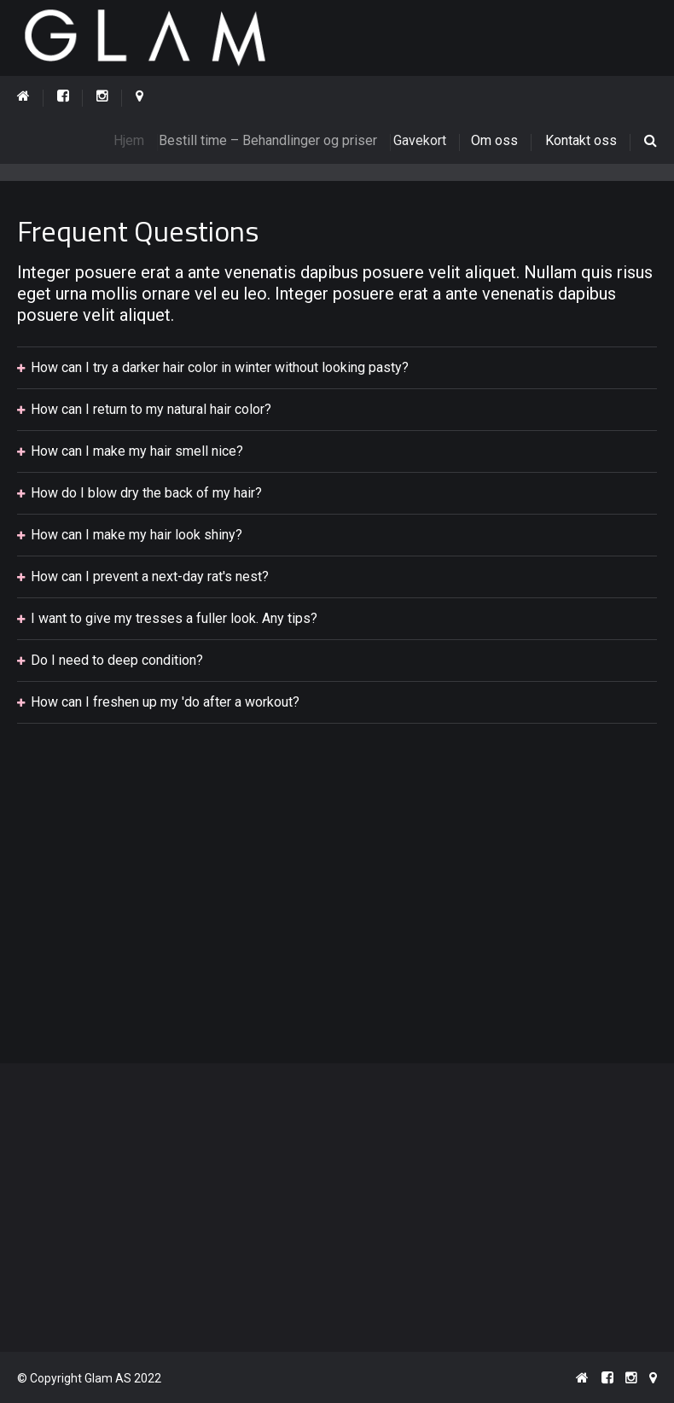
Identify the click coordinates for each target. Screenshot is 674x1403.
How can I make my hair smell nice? (137, 452)
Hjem (135, 140)
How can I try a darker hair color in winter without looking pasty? (220, 368)
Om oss (496, 140)
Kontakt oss (581, 140)
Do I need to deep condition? (117, 661)
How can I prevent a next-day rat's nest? (150, 577)
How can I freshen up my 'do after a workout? (165, 703)
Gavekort (428, 140)
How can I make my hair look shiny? (136, 535)
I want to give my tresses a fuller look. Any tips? (174, 619)
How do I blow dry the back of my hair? (146, 494)
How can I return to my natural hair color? (151, 410)
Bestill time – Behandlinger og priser (278, 140)
